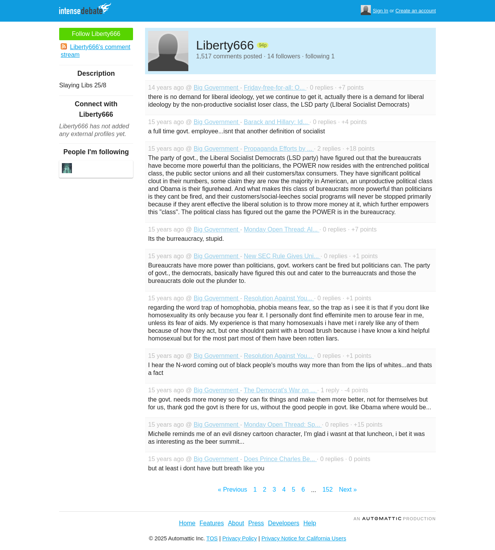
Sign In (380, 11)
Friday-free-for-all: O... (275, 87)
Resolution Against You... (279, 298)
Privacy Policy (239, 538)
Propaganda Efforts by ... (279, 148)
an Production (394, 518)
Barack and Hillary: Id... (276, 122)
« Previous (232, 489)
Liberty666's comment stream (95, 50)
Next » (348, 489)
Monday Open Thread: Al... (281, 229)
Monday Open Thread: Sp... (283, 424)
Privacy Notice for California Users (303, 538)
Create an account (415, 11)
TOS (212, 538)
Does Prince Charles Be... (280, 459)
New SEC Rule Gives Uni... (282, 256)
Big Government (217, 87)
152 (328, 489)
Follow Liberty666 (96, 34)
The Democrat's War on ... (280, 390)
